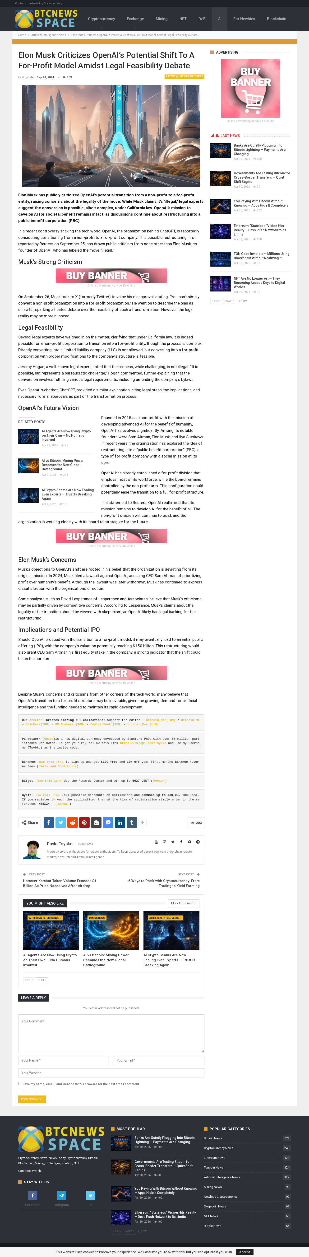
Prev (29, 980)
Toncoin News (213, 1167)
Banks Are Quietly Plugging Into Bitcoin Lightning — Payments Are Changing (260, 149)
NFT (187, 19)
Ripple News (212, 1226)
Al (225, 19)
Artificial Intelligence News (184, 76)
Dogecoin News (215, 1206)
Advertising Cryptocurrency (45, 3)
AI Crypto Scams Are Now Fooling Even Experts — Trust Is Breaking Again (68, 494)
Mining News (97, 918)
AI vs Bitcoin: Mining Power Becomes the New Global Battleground (63, 465)
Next (42, 980)
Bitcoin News (213, 1138)
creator (35, 720)
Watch (36, 1171)
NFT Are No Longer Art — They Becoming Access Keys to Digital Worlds (259, 283)
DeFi (208, 19)
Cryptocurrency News (218, 1148)
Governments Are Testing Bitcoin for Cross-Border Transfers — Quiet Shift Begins (262, 177)
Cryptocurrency (103, 19)
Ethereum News (214, 1158)
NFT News (211, 1216)
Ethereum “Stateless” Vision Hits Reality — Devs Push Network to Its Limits (260, 230)
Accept (244, 1252)
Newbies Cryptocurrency (220, 1196)
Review (158, 781)
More (279, 15)
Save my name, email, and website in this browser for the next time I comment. (81, 1084)
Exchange (138, 19)
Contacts (20, 3)
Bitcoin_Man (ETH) (143, 724)
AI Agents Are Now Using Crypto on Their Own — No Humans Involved (66, 435)
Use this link (51, 762)
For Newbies (251, 19)
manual (63, 804)
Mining (165, 19)
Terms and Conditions (57, 766)
